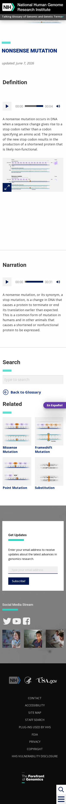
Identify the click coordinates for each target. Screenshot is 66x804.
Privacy (34, 742)
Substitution (45, 488)
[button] (61, 799)
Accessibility (35, 705)
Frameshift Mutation (43, 449)
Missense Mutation (10, 449)
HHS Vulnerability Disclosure (35, 756)
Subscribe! (18, 581)
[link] (7, 621)
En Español (54, 405)
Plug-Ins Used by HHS (35, 727)
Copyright (35, 749)
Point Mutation (15, 488)
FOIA (35, 734)
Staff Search (35, 720)
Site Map (34, 713)
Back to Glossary (26, 392)
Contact (35, 698)
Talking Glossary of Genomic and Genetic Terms (32, 16)
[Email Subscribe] (33, 570)
